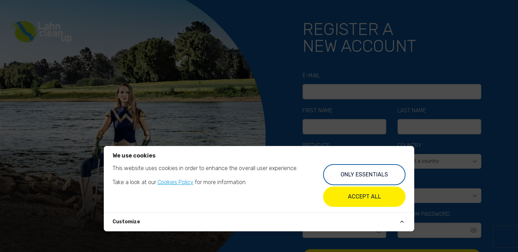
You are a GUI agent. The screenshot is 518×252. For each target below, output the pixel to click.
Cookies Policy (176, 182)
